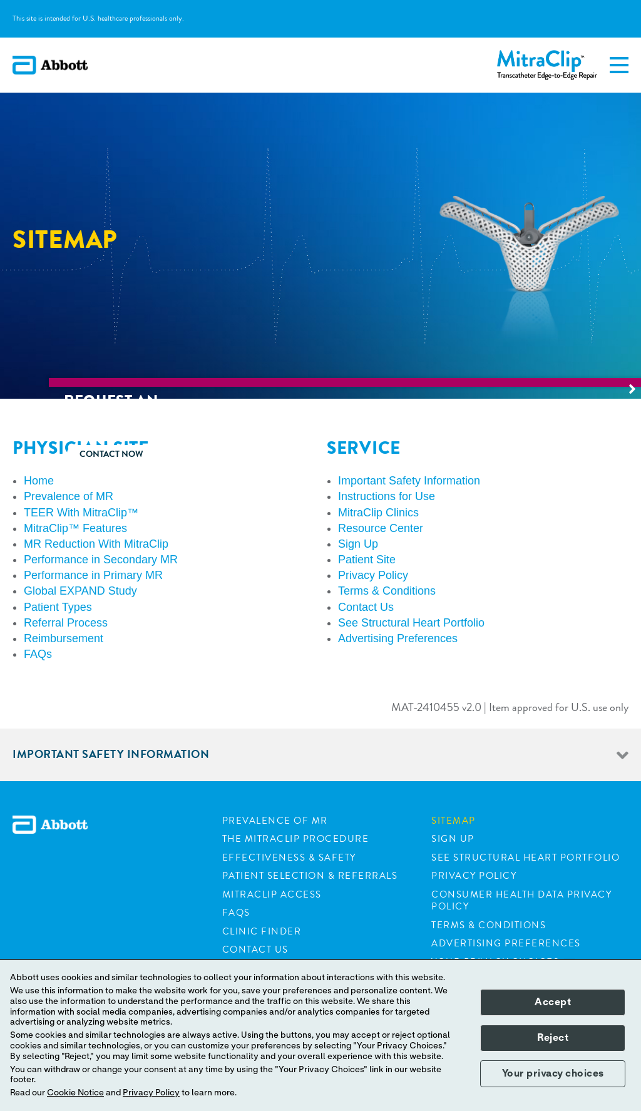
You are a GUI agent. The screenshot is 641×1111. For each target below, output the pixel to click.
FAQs (236, 912)
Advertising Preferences (506, 943)
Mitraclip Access (272, 894)
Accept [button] (553, 1002)
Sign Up (452, 839)
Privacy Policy (473, 876)
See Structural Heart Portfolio (525, 857)
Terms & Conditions (488, 925)
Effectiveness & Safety (289, 857)
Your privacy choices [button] (553, 1073)
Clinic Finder (262, 931)
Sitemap (453, 820)
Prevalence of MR (275, 820)
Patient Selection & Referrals (310, 876)
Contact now (578, 454)
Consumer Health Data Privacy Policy (521, 901)
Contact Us (255, 949)
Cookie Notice (75, 1092)
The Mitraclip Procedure (295, 839)
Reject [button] (552, 1038)
